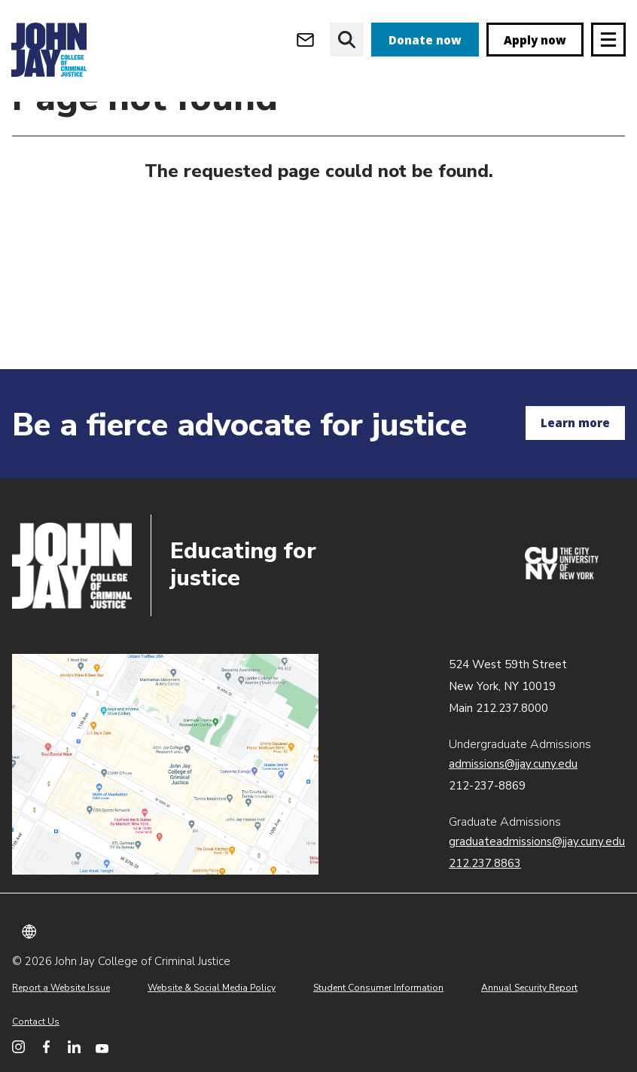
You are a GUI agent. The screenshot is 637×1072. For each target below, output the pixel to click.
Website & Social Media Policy (212, 988)
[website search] (347, 40)
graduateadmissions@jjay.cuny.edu (537, 841)
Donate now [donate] (425, 39)
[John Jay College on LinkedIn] (74, 1046)
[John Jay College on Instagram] (18, 1046)
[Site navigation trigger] (608, 40)
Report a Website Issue (61, 988)
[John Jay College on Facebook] (46, 1046)
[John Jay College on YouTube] (102, 1046)
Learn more (575, 422)
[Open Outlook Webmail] (305, 40)
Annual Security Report (529, 988)
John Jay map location (165, 764)
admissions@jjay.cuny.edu (513, 763)
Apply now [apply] (535, 39)
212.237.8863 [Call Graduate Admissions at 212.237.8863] (485, 863)
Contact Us (35, 1021)
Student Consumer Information (378, 988)
